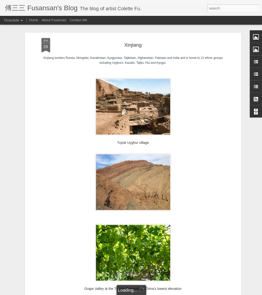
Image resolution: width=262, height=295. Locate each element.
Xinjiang (133, 45)
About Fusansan (54, 20)
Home (33, 20)
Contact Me (78, 20)
